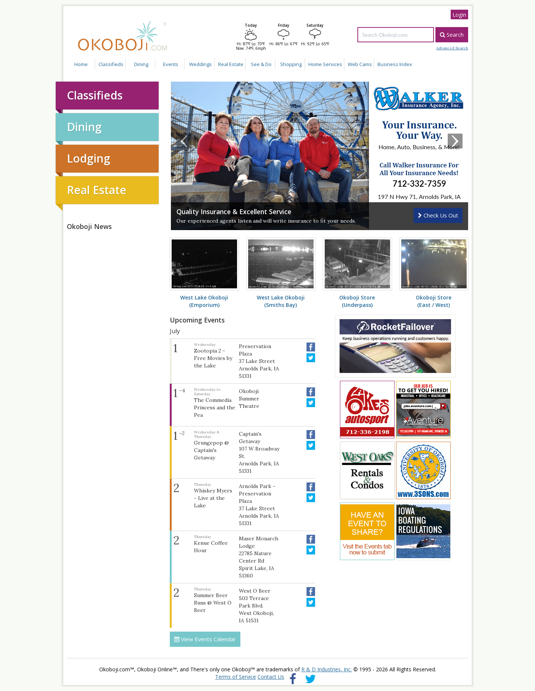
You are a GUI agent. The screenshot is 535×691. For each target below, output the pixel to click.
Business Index (394, 64)
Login (459, 14)
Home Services (325, 64)
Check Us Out (438, 215)
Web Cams (360, 64)
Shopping (291, 64)
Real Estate (230, 64)
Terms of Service (235, 676)
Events (170, 64)
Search (452, 34)
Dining (141, 64)
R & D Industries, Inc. (326, 669)
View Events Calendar (205, 639)
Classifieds (110, 64)
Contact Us (270, 676)
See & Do (261, 64)
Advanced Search (452, 48)
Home (81, 64)
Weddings (200, 64)
